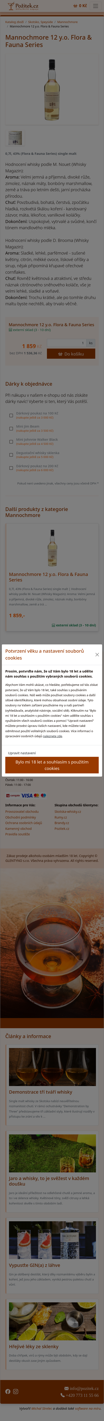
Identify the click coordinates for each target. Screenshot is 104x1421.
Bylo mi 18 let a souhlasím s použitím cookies (52, 765)
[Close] (97, 654)
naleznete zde (52, 736)
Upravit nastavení (22, 753)
